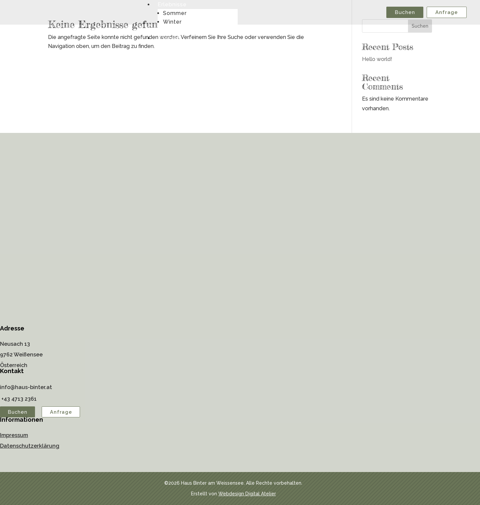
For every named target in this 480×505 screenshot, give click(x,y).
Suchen (420, 26)
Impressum (14, 435)
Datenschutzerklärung (29, 446)
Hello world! (377, 59)
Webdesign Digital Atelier (247, 493)
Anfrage (446, 12)
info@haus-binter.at (26, 387)
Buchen (405, 12)
